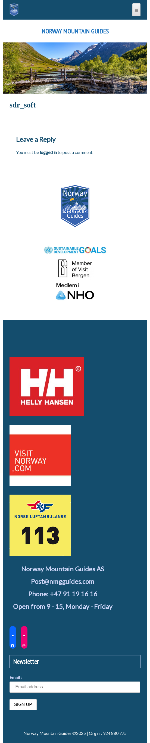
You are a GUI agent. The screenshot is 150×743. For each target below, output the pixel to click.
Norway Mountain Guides (75, 31)
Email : (16, 677)
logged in (48, 152)
